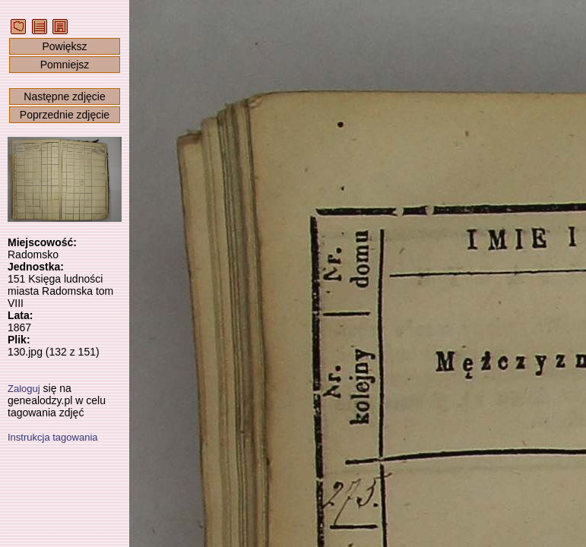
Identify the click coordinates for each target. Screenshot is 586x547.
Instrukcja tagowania (53, 437)
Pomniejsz (65, 64)
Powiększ (64, 46)
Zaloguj (24, 388)
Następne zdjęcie (64, 96)
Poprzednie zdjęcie (64, 115)
